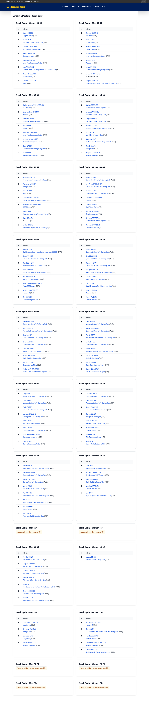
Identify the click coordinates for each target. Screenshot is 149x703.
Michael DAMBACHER (30, 290)
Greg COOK (27, 393)
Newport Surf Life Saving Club (33, 489)
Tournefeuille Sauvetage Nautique (35, 180)
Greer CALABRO (28, 40)
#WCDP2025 (28, 1)
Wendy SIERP (90, 335)
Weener (89, 200)
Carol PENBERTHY (92, 421)
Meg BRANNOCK (91, 119)
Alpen (25, 193)
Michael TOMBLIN (29, 571)
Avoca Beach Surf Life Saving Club (35, 396)
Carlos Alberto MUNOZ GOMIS (33, 105)
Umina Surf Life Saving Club (96, 444)
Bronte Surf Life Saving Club (96, 468)
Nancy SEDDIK (28, 33)
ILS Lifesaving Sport (15, 7)
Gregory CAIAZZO (92, 81)
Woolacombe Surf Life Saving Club (98, 403)
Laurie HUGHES (91, 67)
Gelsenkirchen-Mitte (30, 365)
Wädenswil (90, 63)
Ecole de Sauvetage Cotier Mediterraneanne (101, 83)
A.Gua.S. (26, 115)
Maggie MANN (91, 557)
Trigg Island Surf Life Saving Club (34, 580)
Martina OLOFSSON (92, 211)
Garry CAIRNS (27, 146)
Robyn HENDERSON (92, 328)
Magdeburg (27, 625)
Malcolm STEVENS (29, 414)
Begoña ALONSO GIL (93, 153)
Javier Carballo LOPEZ (93, 47)
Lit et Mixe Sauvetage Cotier (33, 63)
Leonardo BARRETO (93, 74)
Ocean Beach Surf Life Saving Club (98, 180)
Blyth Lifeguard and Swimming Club (35, 502)
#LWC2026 (36, 1)
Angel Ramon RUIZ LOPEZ (32, 204)
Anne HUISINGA (91, 290)
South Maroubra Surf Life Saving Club (36, 468)
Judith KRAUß (91, 146)
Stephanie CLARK (92, 479)
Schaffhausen (28, 509)
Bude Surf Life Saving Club (32, 358)
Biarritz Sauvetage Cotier (32, 423)
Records (86, 6)
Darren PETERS (28, 321)
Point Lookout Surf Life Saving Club (35, 372)
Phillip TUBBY (27, 407)
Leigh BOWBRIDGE (29, 564)
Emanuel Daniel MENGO (31, 112)
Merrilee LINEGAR (92, 393)
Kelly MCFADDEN (91, 256)
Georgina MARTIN (92, 270)
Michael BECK (90, 60)
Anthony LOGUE (28, 584)
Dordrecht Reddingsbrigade (95, 279)
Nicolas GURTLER (29, 177)
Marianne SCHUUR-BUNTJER (96, 198)
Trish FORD (89, 466)
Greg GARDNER (28, 342)
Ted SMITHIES (28, 557)
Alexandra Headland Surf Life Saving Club (37, 331)
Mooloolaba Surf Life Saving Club (97, 324)
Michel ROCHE (28, 225)
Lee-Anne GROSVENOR (94, 184)
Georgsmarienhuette (30, 437)
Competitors (99, 6)
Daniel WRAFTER (29, 211)
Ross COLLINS (28, 428)
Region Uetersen (29, 56)
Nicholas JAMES (28, 119)
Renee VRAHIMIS (92, 407)
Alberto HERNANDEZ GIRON (32, 283)
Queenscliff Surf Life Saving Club (97, 193)
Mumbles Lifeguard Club (94, 135)
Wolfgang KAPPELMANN (31, 434)
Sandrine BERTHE (29, 60)
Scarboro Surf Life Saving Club (34, 594)
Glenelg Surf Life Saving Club (33, 417)
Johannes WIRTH (29, 276)
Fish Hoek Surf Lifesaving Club (33, 121)
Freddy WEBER (28, 506)
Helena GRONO (91, 191)
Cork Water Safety (92, 207)
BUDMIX (26, 128)
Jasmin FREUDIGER (29, 74)
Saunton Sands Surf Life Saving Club (99, 272)
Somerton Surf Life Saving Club (34, 351)
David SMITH (27, 466)
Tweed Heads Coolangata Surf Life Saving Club (39, 70)
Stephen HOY (27, 335)
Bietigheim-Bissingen (93, 417)
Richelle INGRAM (91, 263)
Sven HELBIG (27, 191)
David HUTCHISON (29, 479)
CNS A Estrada (91, 49)
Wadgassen (90, 149)
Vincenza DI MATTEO (93, 472)
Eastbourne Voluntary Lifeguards (97, 70)
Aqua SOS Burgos (92, 155)
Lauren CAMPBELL (92, 112)
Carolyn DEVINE (91, 400)
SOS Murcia (27, 108)
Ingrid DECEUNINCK (92, 636)
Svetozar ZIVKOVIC (29, 629)
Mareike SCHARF (92, 355)
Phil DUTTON (27, 493)
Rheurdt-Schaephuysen (31, 279)
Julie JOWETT (91, 441)
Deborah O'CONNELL (93, 225)
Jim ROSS (26, 500)
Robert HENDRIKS (92, 33)
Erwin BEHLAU (28, 636)
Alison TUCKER (91, 177)
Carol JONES (90, 321)
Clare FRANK (90, 283)
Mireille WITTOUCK (92, 486)
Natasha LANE (91, 139)
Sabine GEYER (91, 414)
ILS (3, 1)
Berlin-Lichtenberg (92, 358)
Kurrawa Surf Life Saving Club (33, 573)
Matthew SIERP (28, 328)
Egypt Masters (28, 36)
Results (76, 6)
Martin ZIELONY (28, 362)
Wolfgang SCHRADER (30, 622)
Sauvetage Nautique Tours (95, 365)
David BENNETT (28, 263)
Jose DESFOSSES (29, 591)
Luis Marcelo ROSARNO (31, 198)
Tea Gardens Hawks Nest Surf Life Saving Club (39, 587)
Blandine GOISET (92, 362)
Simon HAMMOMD (29, 355)
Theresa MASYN (91, 649)
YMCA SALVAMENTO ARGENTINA (35, 200)
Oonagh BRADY (91, 204)
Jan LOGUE (90, 629)
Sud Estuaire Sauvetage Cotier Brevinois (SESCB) (40, 252)
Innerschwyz (27, 76)
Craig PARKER (28, 400)
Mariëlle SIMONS (91, 276)
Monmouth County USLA (32, 49)
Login (143, 1)
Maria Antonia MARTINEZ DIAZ (96, 643)
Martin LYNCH (27, 486)
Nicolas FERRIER (91, 53)
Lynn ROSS (89, 493)
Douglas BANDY (28, 577)
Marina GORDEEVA (29, 81)
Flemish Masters (92, 300)
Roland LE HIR (27, 249)
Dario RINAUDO (28, 270)
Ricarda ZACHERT (92, 125)
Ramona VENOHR (29, 53)
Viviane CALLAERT (92, 428)
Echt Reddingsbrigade (31, 300)
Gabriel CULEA (28, 218)
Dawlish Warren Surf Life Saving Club (99, 286)
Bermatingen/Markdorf (31, 155)
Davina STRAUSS (92, 105)
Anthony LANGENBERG (31, 369)
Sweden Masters (92, 214)
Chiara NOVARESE (92, 369)
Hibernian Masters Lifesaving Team (35, 214)
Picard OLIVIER (28, 421)
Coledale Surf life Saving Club (96, 108)
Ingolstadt (26, 293)
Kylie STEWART (91, 249)
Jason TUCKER (28, 256)
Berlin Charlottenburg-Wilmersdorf (98, 128)
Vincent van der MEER (30, 139)
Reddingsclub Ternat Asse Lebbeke (98, 652)
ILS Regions (10, 1)
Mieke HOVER (90, 434)
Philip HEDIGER (91, 40)
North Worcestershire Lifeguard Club (99, 142)
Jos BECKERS (27, 297)
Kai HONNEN (27, 153)
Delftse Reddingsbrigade (32, 142)
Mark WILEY (27, 513)
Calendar (65, 6)
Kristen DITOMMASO (30, 47)
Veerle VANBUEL (91, 297)
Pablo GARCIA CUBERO (31, 643)
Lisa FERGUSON (28, 67)
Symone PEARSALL (93, 218)
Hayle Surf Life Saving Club (95, 423)
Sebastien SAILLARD (30, 132)
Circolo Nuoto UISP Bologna (95, 372)
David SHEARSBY (29, 472)
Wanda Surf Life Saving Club (33, 42)
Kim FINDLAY (90, 132)
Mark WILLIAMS (28, 349)
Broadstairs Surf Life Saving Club (34, 266)
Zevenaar (89, 36)
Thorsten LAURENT (29, 184)
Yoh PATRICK (27, 441)
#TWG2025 (20, 1)
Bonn (25, 83)
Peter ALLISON (28, 598)
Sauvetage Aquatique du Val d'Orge (35, 227)
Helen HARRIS (91, 349)
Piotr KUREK (27, 125)
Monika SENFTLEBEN (93, 622)
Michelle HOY (90, 342)
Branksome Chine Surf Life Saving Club (100, 351)
